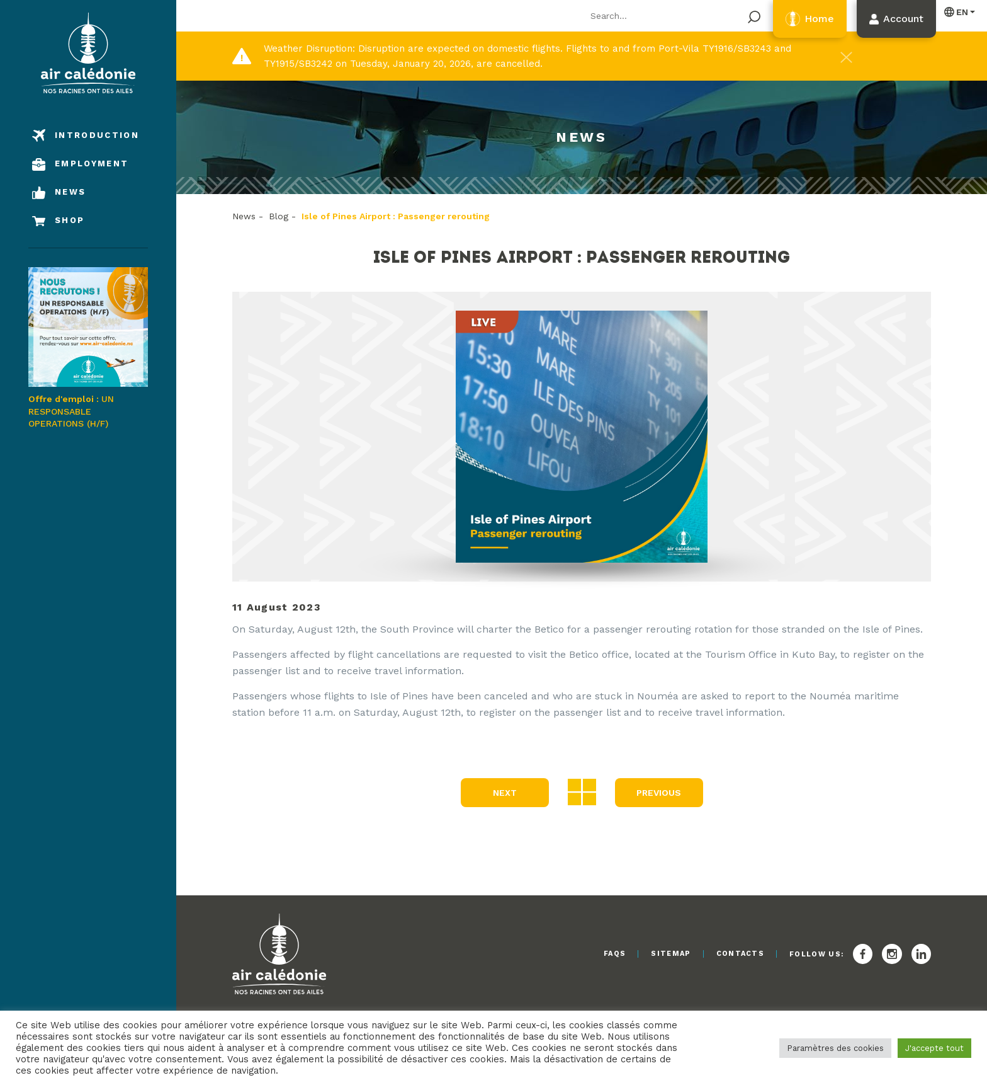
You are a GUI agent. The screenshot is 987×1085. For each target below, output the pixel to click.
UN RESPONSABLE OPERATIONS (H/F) (88, 347)
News (70, 192)
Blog (278, 216)
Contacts (740, 954)
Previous (658, 793)
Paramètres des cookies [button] (835, 1048)
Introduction (97, 135)
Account (903, 19)
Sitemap (671, 954)
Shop (69, 220)
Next (505, 793)
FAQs (615, 954)
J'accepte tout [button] (934, 1048)
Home (819, 19)
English (957, 12)
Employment (91, 163)
